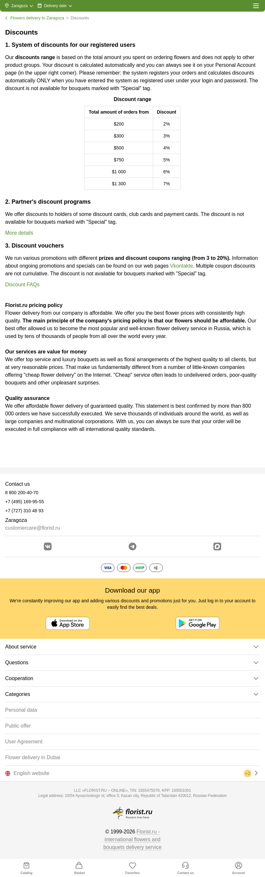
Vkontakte (181, 266)
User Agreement (24, 741)
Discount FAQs (22, 284)
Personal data (21, 710)
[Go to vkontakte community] (47, 546)
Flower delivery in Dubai (32, 757)
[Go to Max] (217, 546)
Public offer (18, 726)
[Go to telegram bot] (132, 546)
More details (19, 233)
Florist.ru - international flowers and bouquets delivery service (132, 839)
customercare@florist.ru (32, 528)
